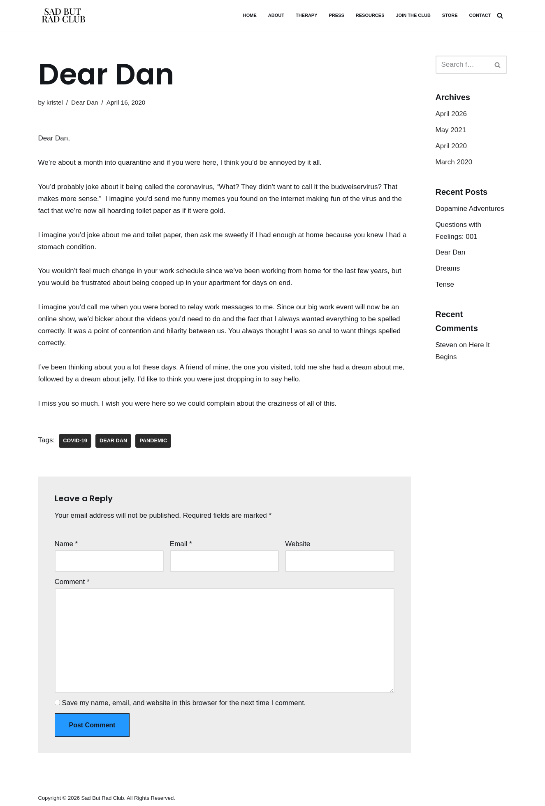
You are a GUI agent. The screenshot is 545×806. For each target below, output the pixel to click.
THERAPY (307, 15)
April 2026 (451, 114)
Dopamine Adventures (470, 209)
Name (66, 544)
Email (181, 544)
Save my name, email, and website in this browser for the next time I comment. (184, 703)
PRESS (336, 15)
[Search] (500, 15)
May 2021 (451, 130)
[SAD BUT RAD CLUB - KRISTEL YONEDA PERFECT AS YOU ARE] (63, 15)
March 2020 (454, 162)
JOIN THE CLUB (413, 15)
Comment (72, 582)
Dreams (448, 268)
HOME (250, 15)
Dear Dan (84, 102)
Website (297, 544)
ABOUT (276, 15)
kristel (54, 102)
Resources (370, 15)
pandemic (153, 440)
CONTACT (480, 15)
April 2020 (451, 146)
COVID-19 (75, 440)
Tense (445, 284)
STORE (450, 15)
